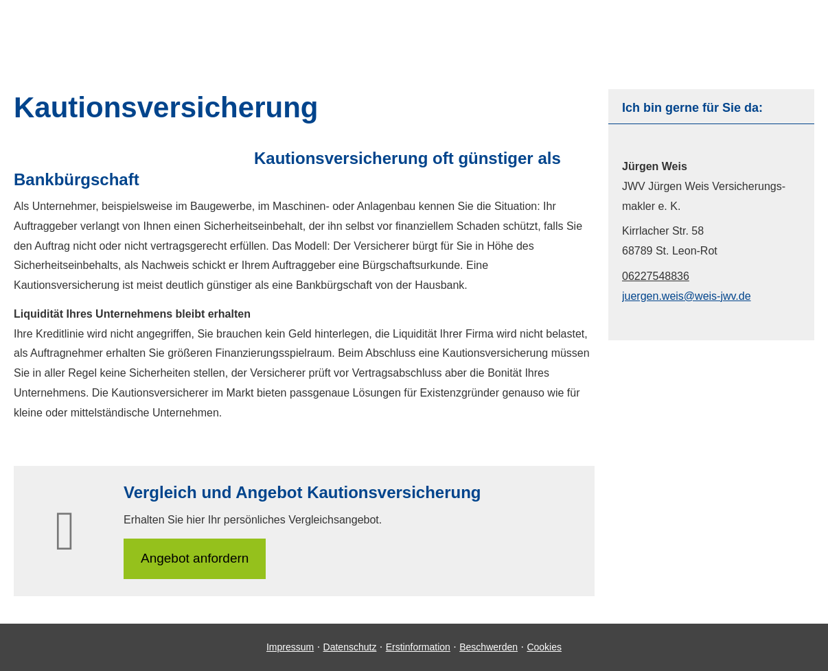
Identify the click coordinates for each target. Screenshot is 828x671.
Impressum (290, 646)
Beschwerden (488, 646)
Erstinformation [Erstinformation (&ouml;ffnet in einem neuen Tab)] (418, 646)
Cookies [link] (544, 646)
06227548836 (655, 276)
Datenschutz (350, 646)
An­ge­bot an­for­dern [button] (195, 558)
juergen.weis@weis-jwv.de (686, 296)
